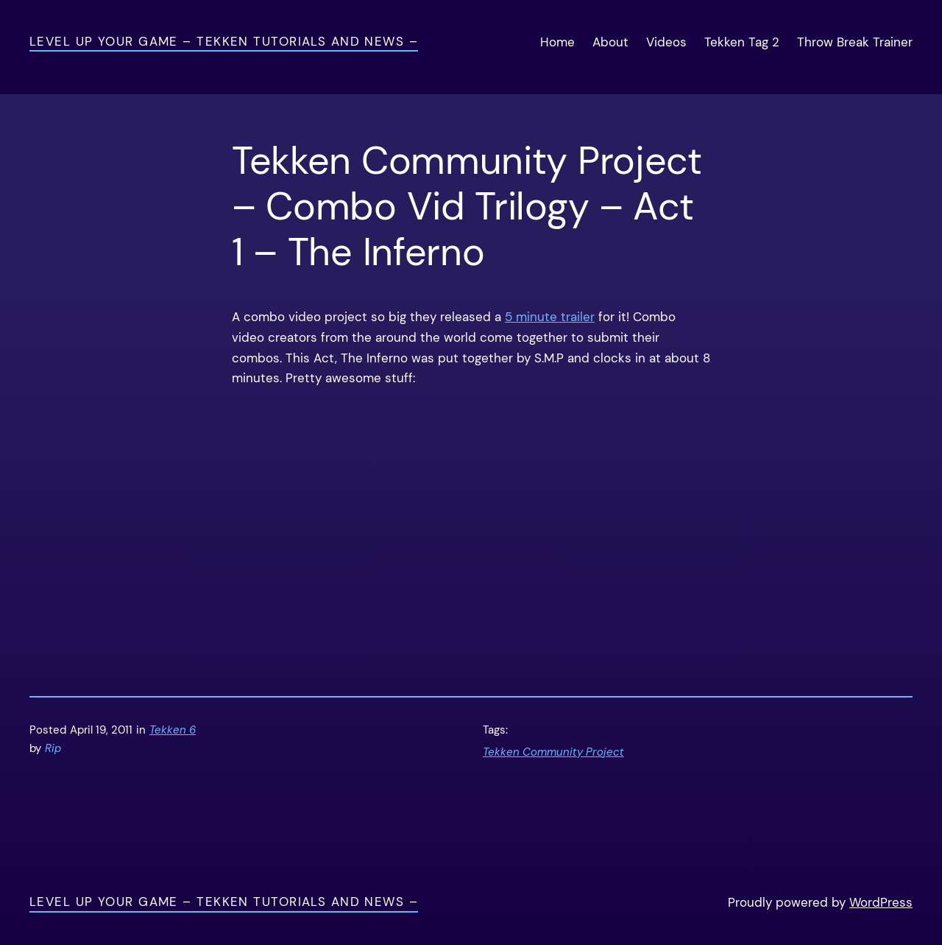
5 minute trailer (550, 317)
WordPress (881, 902)
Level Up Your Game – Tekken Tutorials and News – (223, 41)
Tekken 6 (172, 730)
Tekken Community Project (553, 752)
